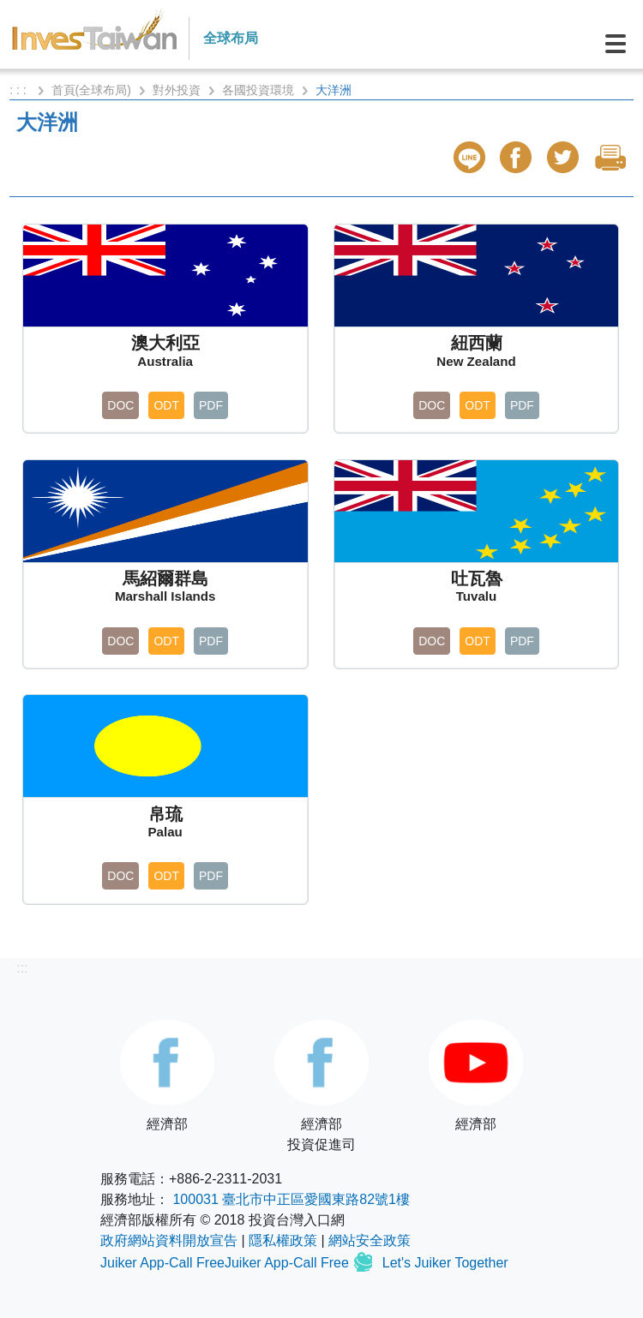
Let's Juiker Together (445, 1263)
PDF (211, 405)
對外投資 (177, 90)
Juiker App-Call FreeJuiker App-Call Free (226, 1263)
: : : (19, 90)
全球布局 (230, 38)
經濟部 (167, 1075)
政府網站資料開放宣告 (168, 1240)
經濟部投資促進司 (321, 1086)
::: (21, 968)
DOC (120, 405)
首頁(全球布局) (91, 90)
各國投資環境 (258, 90)
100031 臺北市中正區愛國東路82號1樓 (291, 1199)
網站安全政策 (369, 1240)
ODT (166, 405)
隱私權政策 (283, 1240)
